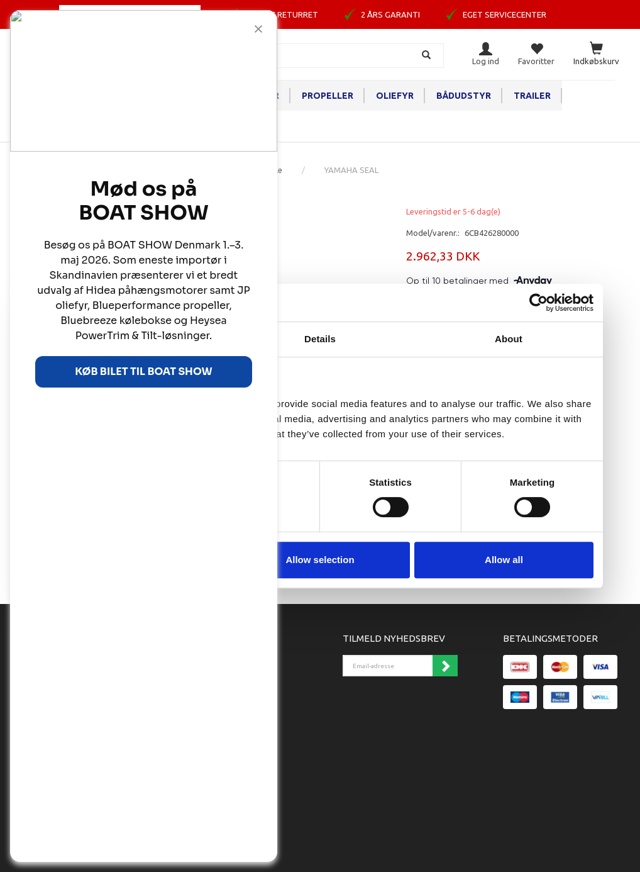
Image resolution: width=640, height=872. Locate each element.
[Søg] (428, 55)
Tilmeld (445, 665)
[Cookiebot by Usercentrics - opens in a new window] (538, 302)
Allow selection (319, 559)
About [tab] (508, 338)
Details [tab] (320, 338)
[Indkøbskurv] (596, 54)
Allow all (504, 559)
